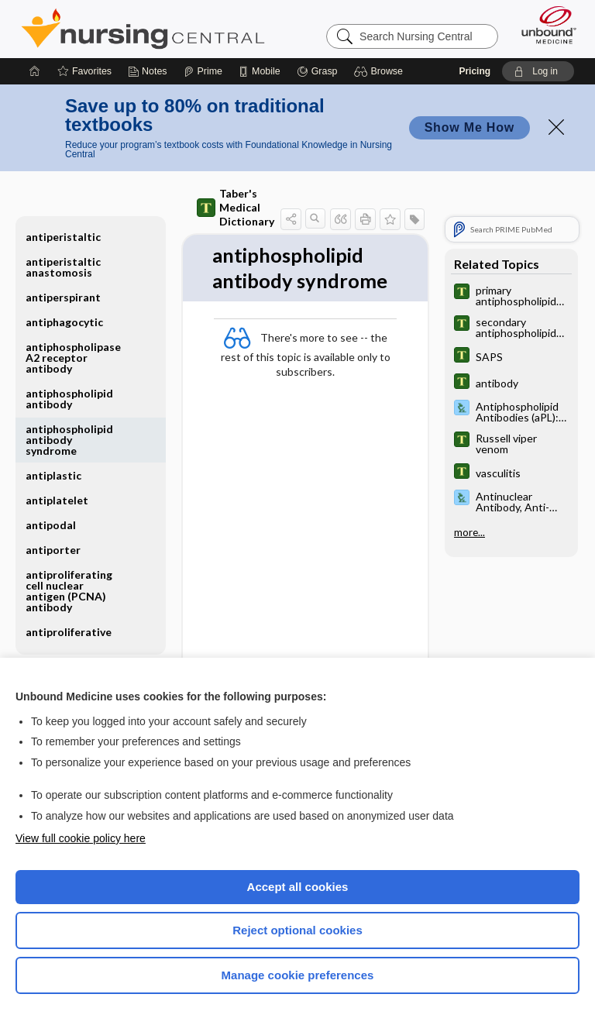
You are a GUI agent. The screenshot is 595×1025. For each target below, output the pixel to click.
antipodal (51, 524)
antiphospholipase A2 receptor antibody (73, 357)
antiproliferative (69, 631)
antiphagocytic (64, 321)
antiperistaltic (63, 236)
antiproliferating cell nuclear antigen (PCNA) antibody (69, 591)
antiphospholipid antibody (69, 399)
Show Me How (469, 127)
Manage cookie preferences (298, 975)
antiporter (53, 549)
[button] (381, 71)
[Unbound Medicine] (544, 25)
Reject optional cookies (297, 930)
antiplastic (53, 475)
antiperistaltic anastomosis (63, 267)
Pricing (474, 71)
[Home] (34, 71)
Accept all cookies (298, 886)
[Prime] (203, 71)
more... (469, 532)
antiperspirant (63, 297)
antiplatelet (57, 500)
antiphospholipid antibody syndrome (69, 439)
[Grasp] (317, 71)
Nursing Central (143, 29)
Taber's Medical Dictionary (235, 207)
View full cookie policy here (80, 838)
